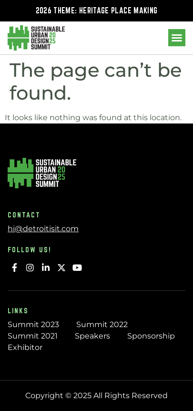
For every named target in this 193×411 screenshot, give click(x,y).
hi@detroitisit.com (43, 228)
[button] (176, 37)
